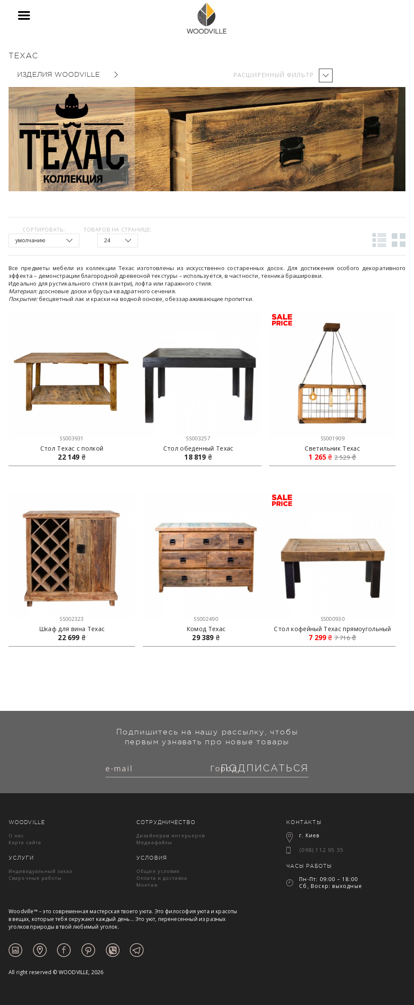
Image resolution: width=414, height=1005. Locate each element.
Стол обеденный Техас (198, 448)
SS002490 (206, 619)
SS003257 (198, 438)
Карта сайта (25, 842)
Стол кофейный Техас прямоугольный (332, 629)
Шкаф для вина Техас (72, 629)
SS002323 (72, 619)
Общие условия (158, 871)
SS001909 (333, 438)
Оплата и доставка (161, 878)
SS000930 (333, 619)
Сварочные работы (35, 878)
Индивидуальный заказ (40, 871)
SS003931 (72, 438)
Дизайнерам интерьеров (170, 835)
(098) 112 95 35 (321, 850)
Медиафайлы (154, 842)
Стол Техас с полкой (72, 448)
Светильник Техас (332, 448)
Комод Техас (206, 629)
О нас (16, 835)
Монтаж (147, 885)
